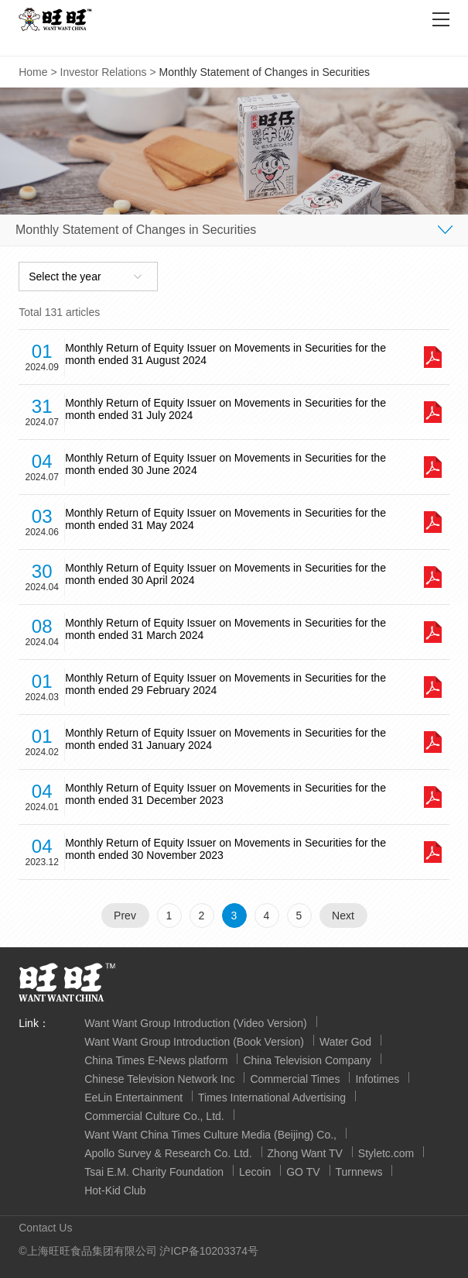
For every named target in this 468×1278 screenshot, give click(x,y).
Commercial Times (295, 1079)
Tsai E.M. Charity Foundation (154, 1172)
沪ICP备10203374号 (208, 1251)
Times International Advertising (272, 1097)
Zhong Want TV (305, 1153)
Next (343, 915)
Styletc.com (386, 1153)
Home (33, 72)
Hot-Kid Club (114, 1190)
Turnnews (359, 1172)
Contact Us (45, 1227)
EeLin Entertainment (133, 1097)
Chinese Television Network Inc (159, 1079)
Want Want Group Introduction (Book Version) (194, 1042)
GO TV (302, 1172)
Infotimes (377, 1079)
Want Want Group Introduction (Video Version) (195, 1023)
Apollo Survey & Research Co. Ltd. (167, 1153)
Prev (125, 915)
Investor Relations (103, 72)
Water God (345, 1042)
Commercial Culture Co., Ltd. (154, 1116)
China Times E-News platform (155, 1060)
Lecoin (255, 1172)
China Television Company (307, 1060)
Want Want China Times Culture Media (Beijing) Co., (210, 1135)
